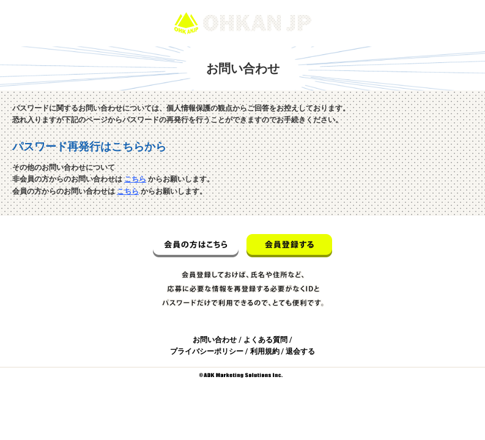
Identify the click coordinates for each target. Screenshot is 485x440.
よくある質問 (265, 340)
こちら (135, 179)
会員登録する (289, 245)
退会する (300, 351)
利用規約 (265, 351)
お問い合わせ (215, 340)
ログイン (459, 5)
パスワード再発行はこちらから (89, 146)
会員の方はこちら (196, 245)
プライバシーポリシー (206, 351)
